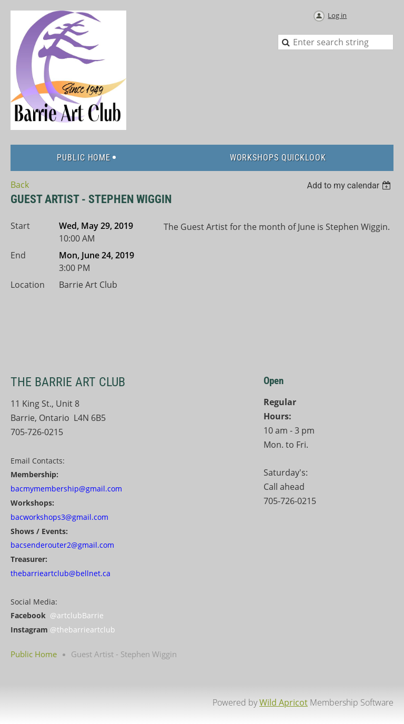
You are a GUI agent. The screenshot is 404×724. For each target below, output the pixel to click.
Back (20, 184)
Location (28, 284)
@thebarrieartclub (82, 630)
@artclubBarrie (77, 615)
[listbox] (350, 185)
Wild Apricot (283, 702)
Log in (337, 15)
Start (20, 226)
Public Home (34, 654)
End (18, 255)
